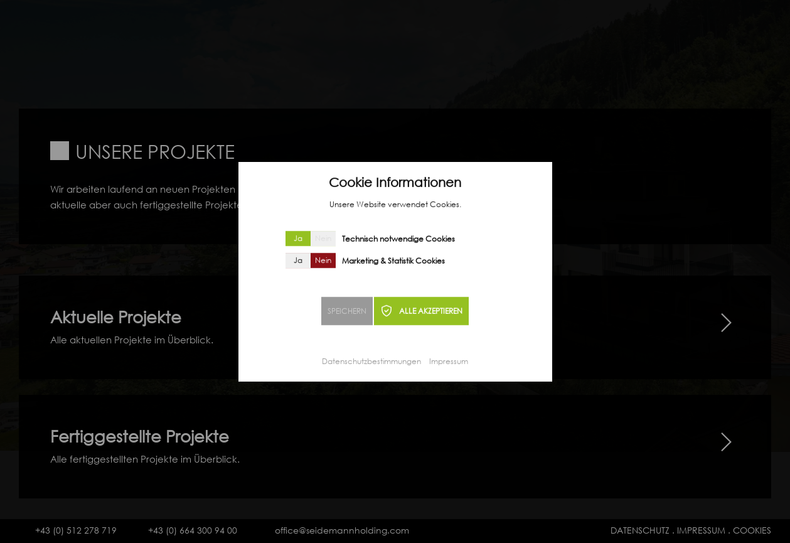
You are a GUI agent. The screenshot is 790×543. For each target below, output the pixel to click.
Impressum (448, 362)
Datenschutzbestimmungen (371, 362)
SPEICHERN (347, 312)
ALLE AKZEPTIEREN (430, 312)
